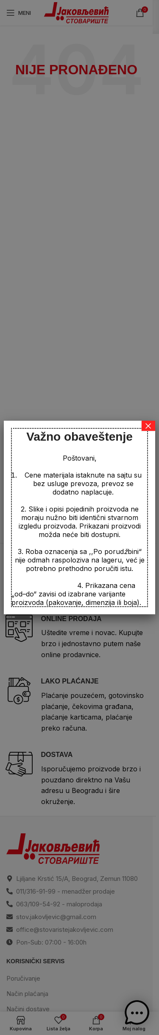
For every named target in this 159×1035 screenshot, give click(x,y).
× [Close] (148, 426)
